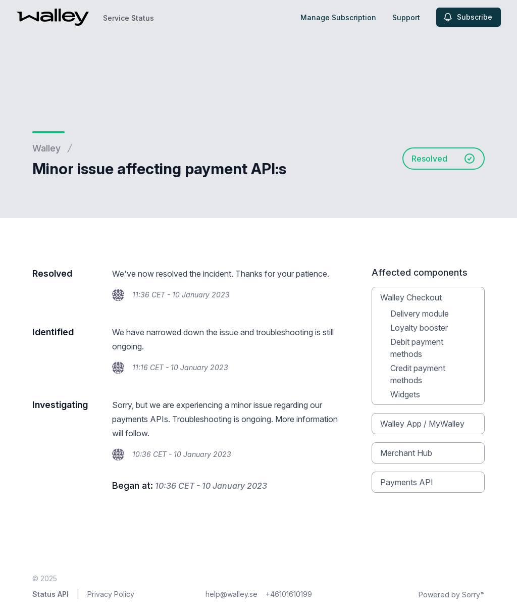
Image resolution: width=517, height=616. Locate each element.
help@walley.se (231, 594)
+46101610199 (289, 594)
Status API (50, 594)
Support (406, 17)
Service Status (128, 18)
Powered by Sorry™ (452, 594)
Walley (46, 148)
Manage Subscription (338, 17)
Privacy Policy (110, 594)
